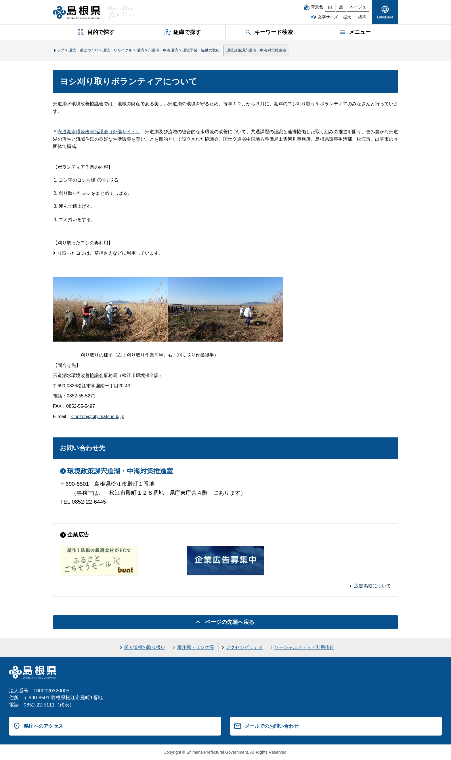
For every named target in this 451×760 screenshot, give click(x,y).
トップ (58, 50)
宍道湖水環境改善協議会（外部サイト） (99, 131)
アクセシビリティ (244, 647)
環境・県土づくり (83, 50)
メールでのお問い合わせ (272, 726)
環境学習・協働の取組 (201, 50)
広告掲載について (372, 585)
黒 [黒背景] (341, 7)
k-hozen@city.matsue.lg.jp (97, 416)
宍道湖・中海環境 (163, 50)
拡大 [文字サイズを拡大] (347, 17)
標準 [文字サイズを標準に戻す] (362, 17)
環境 (140, 50)
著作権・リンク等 (195, 647)
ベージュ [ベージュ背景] (358, 7)
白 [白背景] (330, 7)
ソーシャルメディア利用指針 (304, 647)
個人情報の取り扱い (144, 647)
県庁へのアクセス (43, 726)
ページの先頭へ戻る (229, 622)
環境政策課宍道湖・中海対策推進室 (256, 50)
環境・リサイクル (117, 50)
